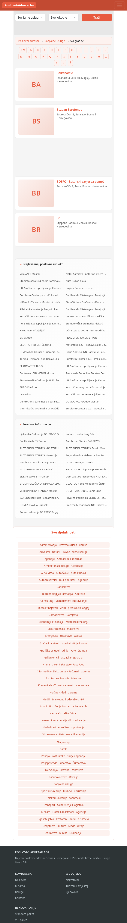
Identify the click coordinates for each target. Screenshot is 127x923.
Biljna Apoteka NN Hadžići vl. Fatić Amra (86, 350)
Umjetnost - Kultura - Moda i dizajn (63, 821)
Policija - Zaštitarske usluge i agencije (63, 751)
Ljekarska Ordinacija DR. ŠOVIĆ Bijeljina (40, 431)
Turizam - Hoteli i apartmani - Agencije (63, 807)
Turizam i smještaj (77, 881)
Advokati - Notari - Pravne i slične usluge (64, 547)
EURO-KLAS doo (29, 384)
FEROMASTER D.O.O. (31, 364)
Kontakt (20, 893)
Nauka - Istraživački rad (63, 708)
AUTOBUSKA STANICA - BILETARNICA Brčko (40, 445)
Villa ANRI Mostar (30, 273)
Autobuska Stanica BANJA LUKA (38, 459)
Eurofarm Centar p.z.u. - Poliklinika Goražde (40, 294)
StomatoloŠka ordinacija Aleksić (84, 322)
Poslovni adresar (28, 41)
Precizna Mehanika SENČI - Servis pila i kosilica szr (86, 500)
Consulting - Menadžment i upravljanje (63, 596)
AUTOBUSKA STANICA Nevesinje (38, 452)
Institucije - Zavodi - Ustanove (63, 673)
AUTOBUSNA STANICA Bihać (36, 465)
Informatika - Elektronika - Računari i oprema (63, 666)
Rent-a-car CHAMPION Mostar (37, 371)
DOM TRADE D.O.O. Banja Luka (83, 486)
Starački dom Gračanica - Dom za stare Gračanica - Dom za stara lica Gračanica (86, 301)
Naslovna (21, 875)
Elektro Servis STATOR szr (34, 472)
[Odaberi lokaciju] (63, 17)
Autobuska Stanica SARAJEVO (82, 438)
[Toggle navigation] (119, 5)
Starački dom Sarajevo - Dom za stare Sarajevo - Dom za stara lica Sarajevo (40, 315)
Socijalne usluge (55, 41)
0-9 (23, 50)
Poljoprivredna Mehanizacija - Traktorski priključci (86, 452)
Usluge (19, 887)
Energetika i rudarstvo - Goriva (63, 631)
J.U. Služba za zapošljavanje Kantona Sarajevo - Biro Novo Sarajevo (40, 322)
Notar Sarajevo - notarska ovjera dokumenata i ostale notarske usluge (86, 273)
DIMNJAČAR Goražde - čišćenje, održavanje (40, 350)
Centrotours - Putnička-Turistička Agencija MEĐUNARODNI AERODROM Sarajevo (86, 315)
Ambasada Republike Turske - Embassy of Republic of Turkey (86, 371)
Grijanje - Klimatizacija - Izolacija (63, 653)
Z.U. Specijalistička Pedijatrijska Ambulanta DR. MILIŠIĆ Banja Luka (40, 493)
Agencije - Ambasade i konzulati (63, 554)
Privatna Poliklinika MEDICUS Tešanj (86, 493)
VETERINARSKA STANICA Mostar (38, 486)
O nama (20, 881)
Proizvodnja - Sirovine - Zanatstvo (63, 765)
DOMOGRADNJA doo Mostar (82, 398)
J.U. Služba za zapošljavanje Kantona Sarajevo (86, 364)
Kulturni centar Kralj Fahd (80, 431)
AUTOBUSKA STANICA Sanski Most (85, 445)
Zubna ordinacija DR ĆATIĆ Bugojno (40, 507)
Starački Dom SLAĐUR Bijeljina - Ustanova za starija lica (86, 391)
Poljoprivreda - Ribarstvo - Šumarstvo (63, 758)
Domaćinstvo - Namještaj (63, 610)
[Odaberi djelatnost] (30, 17)
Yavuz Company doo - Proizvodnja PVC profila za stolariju (86, 384)
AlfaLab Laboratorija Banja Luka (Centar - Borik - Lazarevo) (40, 308)
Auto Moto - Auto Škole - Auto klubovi (63, 568)
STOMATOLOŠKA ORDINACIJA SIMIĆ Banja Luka (40, 479)
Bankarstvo (63, 582)
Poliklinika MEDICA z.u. (33, 438)
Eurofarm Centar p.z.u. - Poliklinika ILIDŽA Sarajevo (86, 357)
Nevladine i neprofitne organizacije (63, 722)
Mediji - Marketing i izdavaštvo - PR (63, 694)
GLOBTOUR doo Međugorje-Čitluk (85, 479)
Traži (96, 17)
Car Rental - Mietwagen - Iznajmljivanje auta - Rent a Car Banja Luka (86, 294)
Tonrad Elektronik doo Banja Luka (39, 357)
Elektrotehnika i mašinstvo (63, 624)
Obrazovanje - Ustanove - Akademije (63, 729)
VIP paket (21, 915)
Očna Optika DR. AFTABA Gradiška (85, 329)
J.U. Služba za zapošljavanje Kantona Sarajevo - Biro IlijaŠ (40, 287)
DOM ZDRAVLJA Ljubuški (34, 500)
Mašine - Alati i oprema (63, 688)
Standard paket (24, 909)
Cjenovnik (72, 887)
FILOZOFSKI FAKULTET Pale (81, 336)
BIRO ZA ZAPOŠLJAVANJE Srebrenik (86, 465)
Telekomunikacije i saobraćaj (64, 793)
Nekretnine (73, 875)
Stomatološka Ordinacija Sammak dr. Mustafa (40, 280)
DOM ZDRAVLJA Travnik (79, 459)
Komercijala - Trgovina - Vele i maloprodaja (63, 680)
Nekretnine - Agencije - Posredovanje (63, 715)
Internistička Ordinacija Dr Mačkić (39, 405)
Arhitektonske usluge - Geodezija (63, 561)
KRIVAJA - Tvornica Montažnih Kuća (40, 301)
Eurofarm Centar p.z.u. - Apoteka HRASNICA (86, 405)
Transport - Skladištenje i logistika (64, 800)
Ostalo (63, 744)
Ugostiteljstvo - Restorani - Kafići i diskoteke (63, 814)
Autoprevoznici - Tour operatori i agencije (63, 575)
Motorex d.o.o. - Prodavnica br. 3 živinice (86, 343)
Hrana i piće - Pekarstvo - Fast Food (63, 660)
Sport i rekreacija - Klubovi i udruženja (63, 786)
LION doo (25, 391)
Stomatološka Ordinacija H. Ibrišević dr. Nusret (40, 378)
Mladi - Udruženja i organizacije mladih (63, 701)
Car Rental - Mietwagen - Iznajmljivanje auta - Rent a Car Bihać (86, 308)
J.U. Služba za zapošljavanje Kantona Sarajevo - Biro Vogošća (86, 378)
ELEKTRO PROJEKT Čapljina (35, 343)
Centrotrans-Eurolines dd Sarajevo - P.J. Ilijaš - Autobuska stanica (40, 398)
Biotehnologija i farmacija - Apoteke (63, 589)
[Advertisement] (63, 158)
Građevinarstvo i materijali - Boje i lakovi (63, 638)
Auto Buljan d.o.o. (76, 280)
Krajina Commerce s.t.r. (79, 287)
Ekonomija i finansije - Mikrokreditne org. (63, 617)
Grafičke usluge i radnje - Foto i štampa (63, 646)
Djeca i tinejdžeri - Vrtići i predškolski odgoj (63, 603)
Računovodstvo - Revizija (63, 772)
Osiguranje (63, 737)
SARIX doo (26, 336)
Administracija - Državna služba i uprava (63, 540)
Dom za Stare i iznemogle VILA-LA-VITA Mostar (86, 472)
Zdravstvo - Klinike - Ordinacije (63, 828)
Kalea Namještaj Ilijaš (32, 329)
